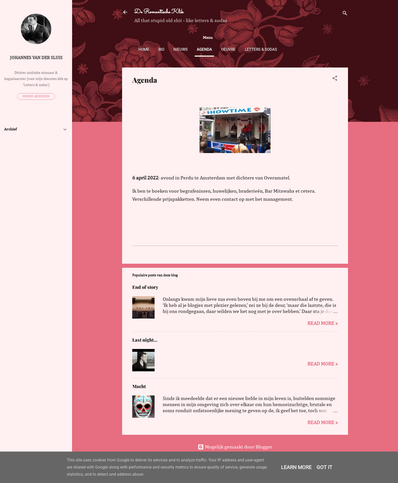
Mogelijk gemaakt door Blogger (235, 446)
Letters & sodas (261, 49)
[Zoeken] (345, 14)
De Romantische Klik (158, 12)
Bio (161, 49)
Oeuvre (228, 49)
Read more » (322, 323)
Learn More (296, 467)
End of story (145, 287)
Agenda (204, 49)
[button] (335, 79)
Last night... (144, 340)
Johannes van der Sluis (36, 58)
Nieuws (180, 49)
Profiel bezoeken (36, 96)
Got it (324, 467)
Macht (139, 386)
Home (143, 49)
